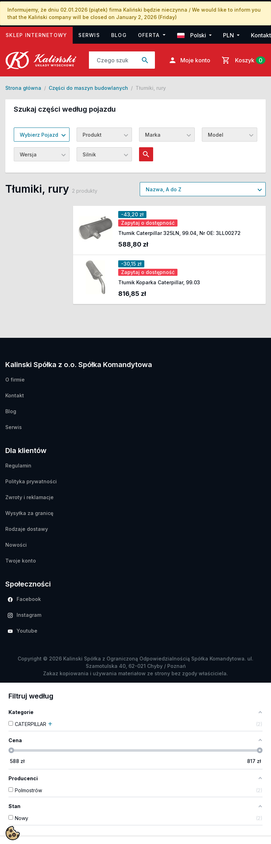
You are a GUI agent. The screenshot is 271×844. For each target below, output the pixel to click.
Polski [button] (192, 35)
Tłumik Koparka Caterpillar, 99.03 (159, 282)
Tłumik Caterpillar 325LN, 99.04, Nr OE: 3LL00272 (179, 233)
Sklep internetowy (39, 34)
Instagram (24, 615)
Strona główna (23, 88)
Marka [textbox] (153, 135)
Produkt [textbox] (92, 135)
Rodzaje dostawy (26, 529)
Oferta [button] (150, 35)
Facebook (24, 599)
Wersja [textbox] (28, 154)
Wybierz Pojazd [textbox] (39, 135)
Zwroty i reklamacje (29, 497)
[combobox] (42, 135)
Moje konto (189, 60)
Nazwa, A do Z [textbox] (163, 189)
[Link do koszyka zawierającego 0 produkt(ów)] (242, 60)
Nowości (16, 545)
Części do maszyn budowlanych (88, 88)
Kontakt (261, 35)
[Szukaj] (112, 60)
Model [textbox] (215, 135)
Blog (119, 35)
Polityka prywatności (31, 481)
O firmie (15, 380)
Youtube (22, 631)
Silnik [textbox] (89, 154)
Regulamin (18, 465)
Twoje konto (20, 561)
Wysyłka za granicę (29, 513)
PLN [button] (229, 35)
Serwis (89, 35)
